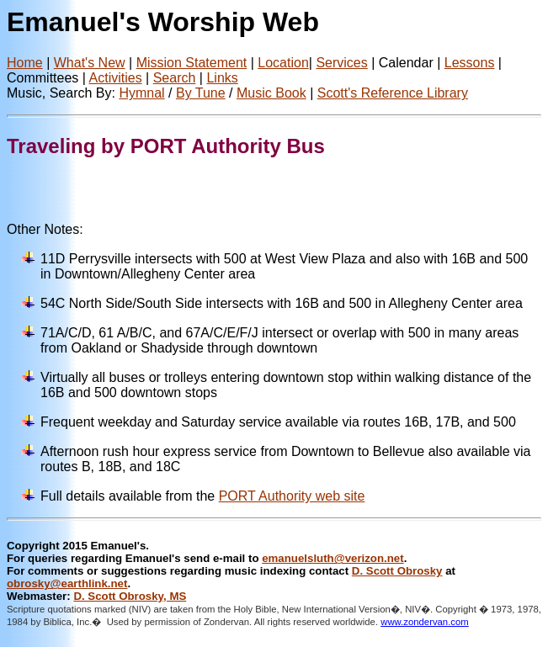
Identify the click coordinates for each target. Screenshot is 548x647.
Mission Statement (191, 63)
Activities (115, 78)
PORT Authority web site (292, 496)
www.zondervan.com (424, 622)
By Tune (201, 93)
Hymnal (141, 93)
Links (221, 78)
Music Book (271, 93)
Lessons (469, 63)
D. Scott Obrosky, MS (129, 596)
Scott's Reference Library (392, 93)
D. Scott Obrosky (397, 571)
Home (25, 63)
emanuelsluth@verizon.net (332, 558)
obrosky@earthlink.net (67, 583)
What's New (89, 63)
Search (174, 78)
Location (283, 63)
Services (341, 63)
